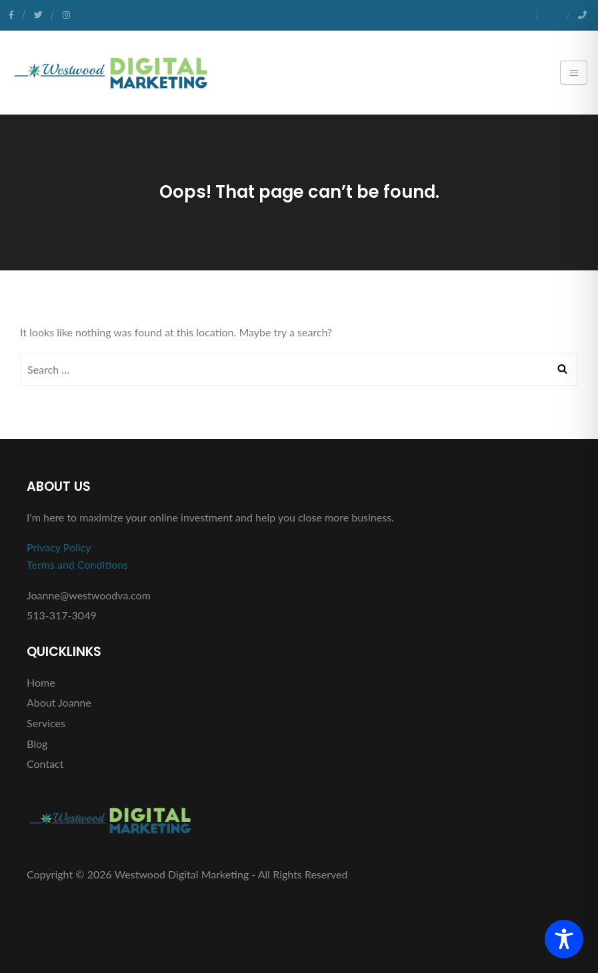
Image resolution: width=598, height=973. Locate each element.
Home (41, 682)
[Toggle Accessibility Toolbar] (564, 939)
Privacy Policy (59, 547)
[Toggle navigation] (573, 73)
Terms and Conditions (77, 564)
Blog (37, 743)
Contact (45, 763)
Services (46, 723)
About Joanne (59, 702)
